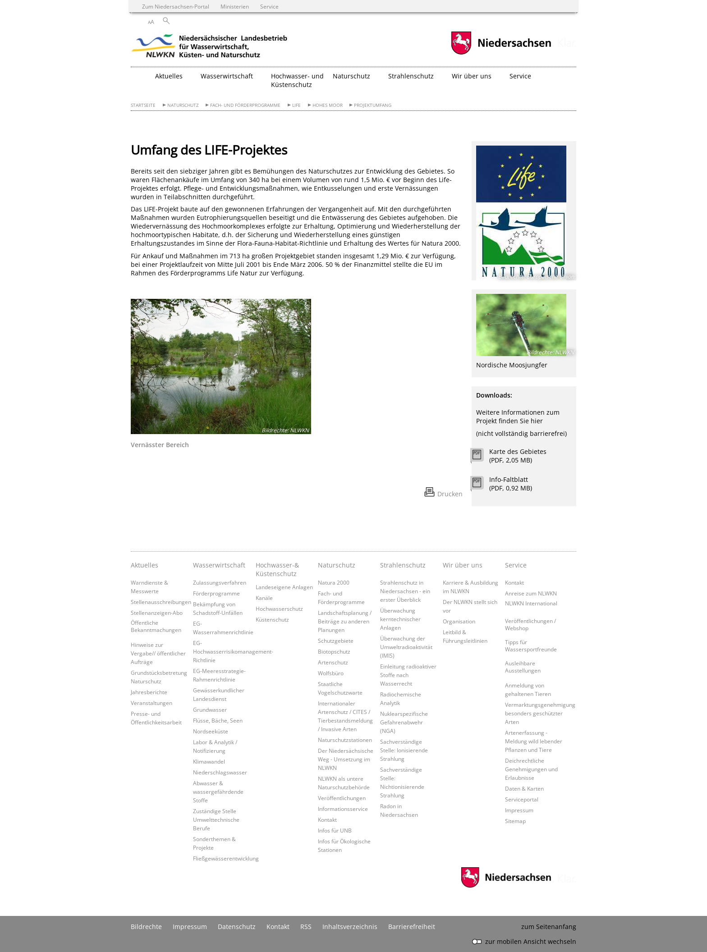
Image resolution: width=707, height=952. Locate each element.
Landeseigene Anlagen (284, 586)
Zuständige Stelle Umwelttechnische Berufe (216, 819)
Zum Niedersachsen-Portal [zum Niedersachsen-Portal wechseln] (175, 6)
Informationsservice (343, 808)
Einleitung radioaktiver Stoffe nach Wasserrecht (408, 675)
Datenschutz (237, 926)
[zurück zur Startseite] (210, 47)
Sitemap (515, 820)
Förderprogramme (216, 593)
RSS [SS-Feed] (306, 926)
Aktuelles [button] (169, 76)
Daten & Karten (524, 788)
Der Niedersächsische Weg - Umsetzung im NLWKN (345, 759)
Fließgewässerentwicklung (226, 858)
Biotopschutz (334, 651)
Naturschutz (183, 105)
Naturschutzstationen (345, 739)
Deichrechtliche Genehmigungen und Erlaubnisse (531, 769)
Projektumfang (372, 105)
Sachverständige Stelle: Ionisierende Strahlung (404, 750)
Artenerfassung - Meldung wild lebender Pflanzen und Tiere (533, 741)
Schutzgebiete (336, 640)
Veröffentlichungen (342, 797)
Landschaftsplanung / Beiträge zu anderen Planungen (345, 621)
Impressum (519, 810)
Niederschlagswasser (220, 772)
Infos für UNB (335, 830)
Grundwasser (210, 709)
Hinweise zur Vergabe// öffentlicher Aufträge (158, 653)
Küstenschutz (272, 619)
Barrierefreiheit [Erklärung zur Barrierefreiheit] (411, 926)
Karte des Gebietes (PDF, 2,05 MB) (517, 455)
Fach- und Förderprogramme (245, 105)
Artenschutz (333, 662)
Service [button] (520, 76)
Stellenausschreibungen (161, 601)
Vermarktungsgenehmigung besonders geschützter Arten (540, 713)
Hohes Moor (327, 105)
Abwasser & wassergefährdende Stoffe (218, 791)
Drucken (450, 494)
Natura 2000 (333, 582)
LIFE (296, 105)
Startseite (143, 105)
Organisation (459, 621)
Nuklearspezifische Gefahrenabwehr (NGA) (404, 722)
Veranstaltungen (151, 702)
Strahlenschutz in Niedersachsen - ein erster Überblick (405, 591)
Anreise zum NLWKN (531, 593)
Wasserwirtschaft (219, 565)
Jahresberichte (149, 692)
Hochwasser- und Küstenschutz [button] (297, 80)
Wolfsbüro (331, 673)
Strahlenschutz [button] (411, 76)
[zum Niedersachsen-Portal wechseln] (501, 53)
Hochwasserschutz (279, 608)
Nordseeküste (210, 731)
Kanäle (264, 597)
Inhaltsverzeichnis (349, 926)
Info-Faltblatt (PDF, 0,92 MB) (510, 483)
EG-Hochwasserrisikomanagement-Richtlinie (233, 651)
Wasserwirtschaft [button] (227, 76)
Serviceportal (521, 799)
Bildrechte (146, 926)
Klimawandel (209, 761)
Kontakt (327, 819)
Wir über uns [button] (471, 76)
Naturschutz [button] (351, 76)
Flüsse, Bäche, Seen (218, 720)
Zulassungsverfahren (219, 582)
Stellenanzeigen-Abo (157, 612)
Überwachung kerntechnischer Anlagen (400, 619)
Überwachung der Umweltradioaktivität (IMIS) (406, 647)
